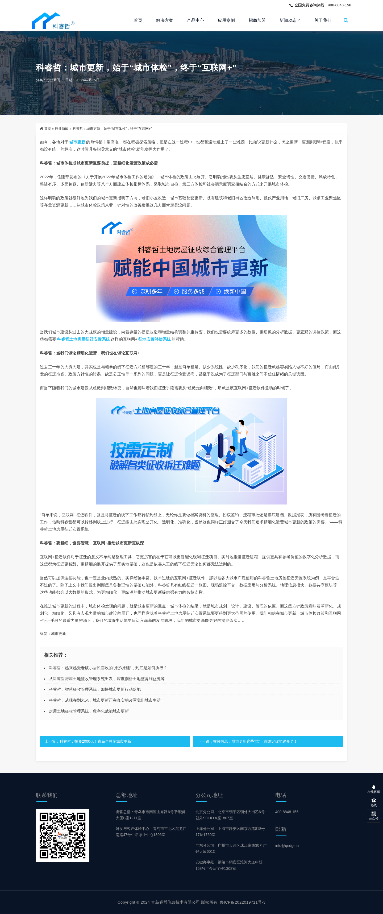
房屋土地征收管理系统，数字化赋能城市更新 (89, 711)
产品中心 (195, 20)
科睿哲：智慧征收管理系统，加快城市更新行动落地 (95, 689)
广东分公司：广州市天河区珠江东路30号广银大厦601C (231, 848)
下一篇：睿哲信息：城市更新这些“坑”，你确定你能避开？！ (246, 741)
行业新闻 (53, 80)
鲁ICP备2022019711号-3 (242, 902)
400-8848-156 (286, 812)
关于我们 (322, 20)
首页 (138, 20)
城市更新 (77, 142)
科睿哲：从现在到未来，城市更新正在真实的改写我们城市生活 (105, 700)
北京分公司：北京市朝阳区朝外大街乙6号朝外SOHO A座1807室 (230, 815)
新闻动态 (288, 20)
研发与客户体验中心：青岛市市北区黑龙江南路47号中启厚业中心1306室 (151, 831)
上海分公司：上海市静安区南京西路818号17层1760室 (230, 831)
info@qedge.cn (287, 845)
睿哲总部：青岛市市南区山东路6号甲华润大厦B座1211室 (150, 815)
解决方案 (164, 20)
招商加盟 (257, 20)
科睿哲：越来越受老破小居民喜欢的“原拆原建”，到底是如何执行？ (108, 667)
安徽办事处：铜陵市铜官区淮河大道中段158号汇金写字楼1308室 (229, 865)
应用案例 (226, 20)
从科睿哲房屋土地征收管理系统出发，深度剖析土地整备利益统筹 (107, 678)
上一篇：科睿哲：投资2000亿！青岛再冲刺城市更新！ (90, 741)
